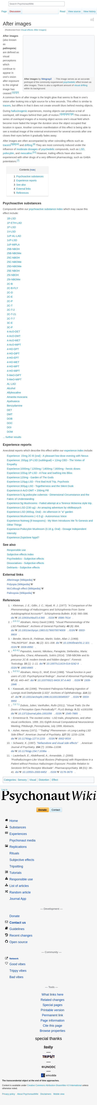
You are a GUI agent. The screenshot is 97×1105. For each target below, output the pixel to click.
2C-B (10, 283)
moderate (22, 149)
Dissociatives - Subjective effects (25, 563)
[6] (68, 114)
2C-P (10, 301)
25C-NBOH (13, 257)
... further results (12, 437)
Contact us (17, 922)
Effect (55, 779)
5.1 (18, 671)
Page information (52, 1020)
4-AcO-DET (13, 331)
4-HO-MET (13, 362)
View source (74, 11)
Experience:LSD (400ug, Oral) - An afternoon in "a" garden (40, 511)
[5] (65, 114)
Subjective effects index (20, 554)
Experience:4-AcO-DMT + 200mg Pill (28, 490)
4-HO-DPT (13, 349)
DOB (9, 418)
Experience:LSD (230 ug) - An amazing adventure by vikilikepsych (44, 507)
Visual (32, 779)
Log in (4, 789)
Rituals (14, 853)
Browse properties (52, 1031)
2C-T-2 (11, 309)
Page (4, 11)
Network (13, 958)
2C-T (9, 305)
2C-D (10, 292)
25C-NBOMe (14, 262)
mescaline (26, 153)
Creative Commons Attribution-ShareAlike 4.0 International (54, 1085)
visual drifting (81, 85)
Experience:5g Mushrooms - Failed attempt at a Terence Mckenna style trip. (49, 503)
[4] (63, 114)
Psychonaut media (22, 840)
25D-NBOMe (14, 266)
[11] (34, 152)
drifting (28, 145)
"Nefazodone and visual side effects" (57, 743)
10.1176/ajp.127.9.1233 (31, 738)
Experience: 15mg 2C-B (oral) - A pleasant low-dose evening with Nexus (47, 455)
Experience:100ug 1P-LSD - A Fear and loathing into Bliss (39, 473)
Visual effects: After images (33, 30)
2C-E (10, 296)
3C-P (10, 327)
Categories (10, 779)
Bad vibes (16, 977)
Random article (20, 892)
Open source (18, 942)
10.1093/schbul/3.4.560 (31, 617)
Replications (18, 847)
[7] (70, 114)
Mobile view (58, 1094)
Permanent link (52, 1015)
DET (9, 410)
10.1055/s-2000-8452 (34, 772)
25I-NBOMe (13, 279)
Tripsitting (16, 866)
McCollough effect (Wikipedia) (24, 588)
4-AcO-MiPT (14, 344)
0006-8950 (27, 647)
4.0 (14, 650)
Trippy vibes (17, 970)
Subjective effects (21, 860)
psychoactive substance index (46, 209)
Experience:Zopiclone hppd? (23, 537)
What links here (52, 994)
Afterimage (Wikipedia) (20, 579)
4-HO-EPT (13, 357)
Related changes (52, 1000)
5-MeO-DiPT (14, 375)
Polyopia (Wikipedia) (18, 584)
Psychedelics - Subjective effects (25, 558)
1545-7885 (72, 713)
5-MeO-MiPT (14, 379)
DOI (9, 427)
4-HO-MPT (13, 366)
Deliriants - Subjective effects (23, 567)
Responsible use (16, 550)
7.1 (18, 704)
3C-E (10, 322)
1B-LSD (11, 218)
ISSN (51, 617)
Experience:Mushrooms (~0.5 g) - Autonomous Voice (37, 516)
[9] (14, 144)
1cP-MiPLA (13, 244)
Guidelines (16, 929)
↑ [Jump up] (11, 605)
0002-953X (65, 738)
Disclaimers (45, 1094)
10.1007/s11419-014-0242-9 (63, 663)
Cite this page (52, 1025)
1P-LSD (11, 227)
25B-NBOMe (14, 253)
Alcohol (11, 388)
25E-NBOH (13, 270)
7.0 (14, 704)
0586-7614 (64, 617)
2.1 (18, 621)
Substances (17, 827)
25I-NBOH (13, 275)
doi (12, 617)
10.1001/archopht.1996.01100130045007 (45, 696)
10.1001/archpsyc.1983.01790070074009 (41, 630)
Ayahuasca (13, 401)
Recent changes (20, 935)
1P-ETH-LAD (14, 222)
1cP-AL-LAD (14, 236)
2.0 (14, 621)
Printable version (52, 1010)
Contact (55, 809)
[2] (15, 92)
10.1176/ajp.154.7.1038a (32, 751)
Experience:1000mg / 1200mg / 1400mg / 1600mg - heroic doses (43, 468)
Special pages (52, 1005)
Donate (42, 809)
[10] (17, 144)
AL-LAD (11, 383)
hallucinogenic (19, 111)
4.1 (18, 650)
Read (62, 11)
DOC (9, 423)
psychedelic (69, 82)
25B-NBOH (13, 249)
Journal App (17, 899)
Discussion (15, 11)
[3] (18, 92)
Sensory (22, 779)
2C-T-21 (11, 314)
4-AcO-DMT (13, 336)
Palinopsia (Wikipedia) (19, 593)
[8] (72, 114)
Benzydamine (14, 405)
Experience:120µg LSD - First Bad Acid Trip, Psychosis (38, 481)
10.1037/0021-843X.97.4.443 (54, 680)
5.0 (14, 671)
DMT (9, 414)
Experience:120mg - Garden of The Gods (30, 477)
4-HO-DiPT (13, 353)
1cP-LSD (12, 240)
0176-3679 (66, 772)
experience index (74, 450)
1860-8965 (27, 667)
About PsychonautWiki (27, 1094)
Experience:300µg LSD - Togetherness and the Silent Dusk (40, 486)
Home (13, 821)
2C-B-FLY (12, 288)
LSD (81, 149)
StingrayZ (46, 79)
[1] (13, 92)
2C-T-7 (11, 318)
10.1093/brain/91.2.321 (76, 642)
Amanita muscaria (17, 397)
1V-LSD (11, 231)
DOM (10, 431)
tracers (7, 105)
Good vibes (17, 964)
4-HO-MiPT (13, 370)
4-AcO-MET (13, 340)
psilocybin (8, 153)
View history (89, 11)
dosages (33, 149)
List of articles (19, 886)
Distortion (44, 779)
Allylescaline (14, 392)
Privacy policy (8, 1094)
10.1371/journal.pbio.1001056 (35, 713)
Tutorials (15, 873)
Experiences (18, 834)
